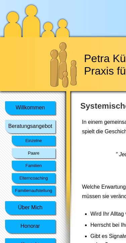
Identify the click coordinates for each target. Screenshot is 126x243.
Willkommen (30, 107)
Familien (34, 165)
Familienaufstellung (33, 190)
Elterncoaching (33, 178)
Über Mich (30, 207)
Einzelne (33, 140)
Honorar (30, 226)
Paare (33, 153)
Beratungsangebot (30, 126)
